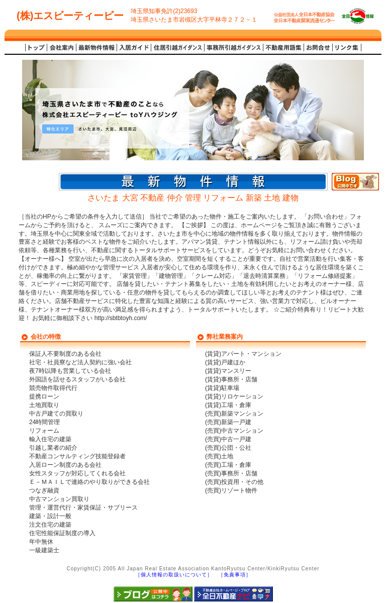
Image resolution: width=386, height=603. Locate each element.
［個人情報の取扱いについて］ (174, 574)
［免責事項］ (234, 574)
